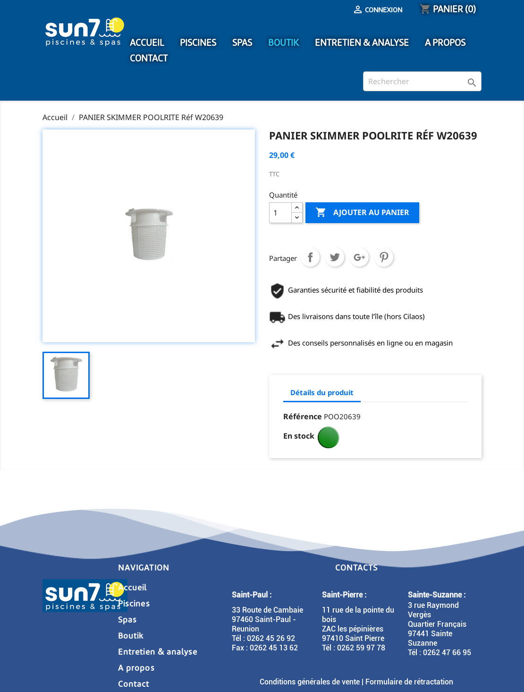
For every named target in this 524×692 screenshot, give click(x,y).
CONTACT (149, 58)
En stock (298, 436)
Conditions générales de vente (310, 681)
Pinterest (383, 257)
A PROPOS (445, 43)
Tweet (334, 257)
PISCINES (198, 43)
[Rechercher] (422, 81)
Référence (302, 416)
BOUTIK (283, 43)
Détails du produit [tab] (322, 392)
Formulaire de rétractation (409, 681)
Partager (310, 257)
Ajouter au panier (362, 213)
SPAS (242, 43)
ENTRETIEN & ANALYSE (362, 43)
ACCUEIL (147, 43)
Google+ (359, 257)
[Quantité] (280, 212)
